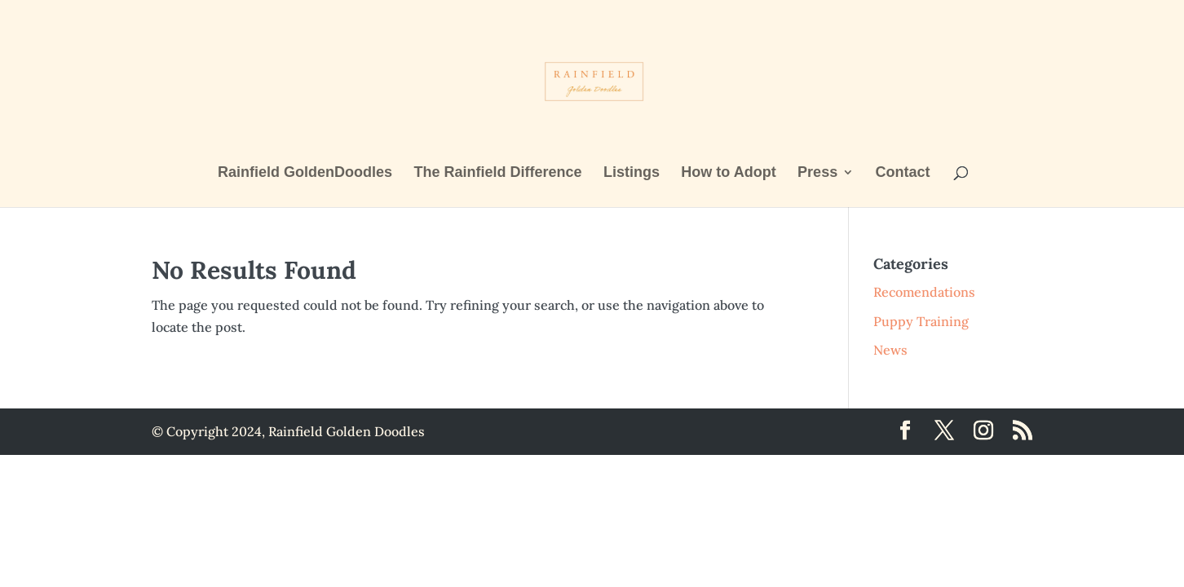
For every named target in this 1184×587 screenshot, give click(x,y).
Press (817, 173)
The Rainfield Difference (497, 173)
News (890, 350)
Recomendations (924, 292)
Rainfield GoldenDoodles (305, 173)
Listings (631, 173)
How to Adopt (728, 173)
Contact (903, 173)
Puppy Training (921, 321)
